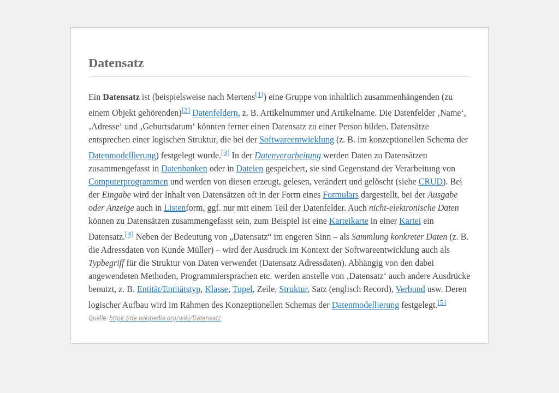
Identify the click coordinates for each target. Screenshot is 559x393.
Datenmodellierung (122, 155)
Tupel (243, 289)
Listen (175, 207)
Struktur (293, 289)
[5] (441, 302)
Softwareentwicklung (296, 139)
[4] (129, 234)
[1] (259, 94)
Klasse (216, 289)
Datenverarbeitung (287, 155)
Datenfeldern (215, 113)
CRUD (431, 181)
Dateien (250, 168)
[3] (225, 152)
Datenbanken (184, 168)
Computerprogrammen (128, 181)
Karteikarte (348, 220)
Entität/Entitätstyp (168, 289)
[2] (186, 110)
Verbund (410, 289)
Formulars (341, 194)
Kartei (410, 220)
